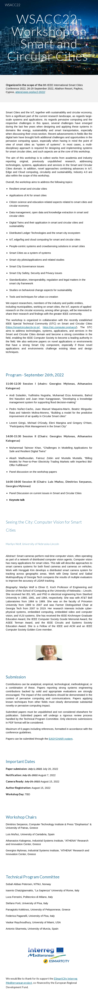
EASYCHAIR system (60, 738)
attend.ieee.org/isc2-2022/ (30, 92)
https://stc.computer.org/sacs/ (59, 327)
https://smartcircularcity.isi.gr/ (23, 327)
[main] (49, 37)
